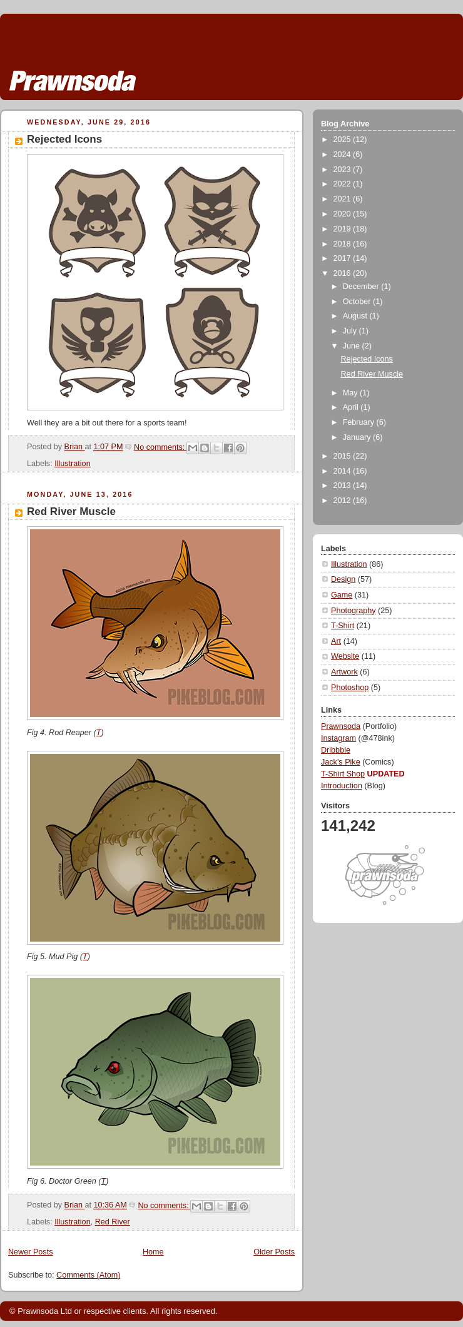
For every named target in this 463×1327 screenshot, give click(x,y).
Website (345, 656)
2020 (343, 214)
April (352, 407)
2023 (343, 169)
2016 (343, 273)
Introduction (341, 785)
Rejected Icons (64, 139)
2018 (343, 244)
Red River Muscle (71, 511)
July (351, 331)
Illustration (72, 463)
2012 (343, 500)
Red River (112, 1222)
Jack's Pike (340, 762)
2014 (343, 471)
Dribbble (335, 750)
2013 (343, 485)
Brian (74, 447)
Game (341, 595)
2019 (343, 229)
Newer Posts (30, 1252)
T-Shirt (342, 625)
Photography (353, 610)
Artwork (344, 672)
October (358, 301)
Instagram (338, 738)
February (360, 422)
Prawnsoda (340, 726)
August (356, 316)
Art (336, 641)
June (352, 346)
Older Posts (274, 1252)
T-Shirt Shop (343, 774)
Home (153, 1252)
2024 (343, 154)
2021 (343, 199)
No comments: (160, 447)
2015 (343, 456)
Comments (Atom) (88, 1275)
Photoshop (350, 687)
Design (343, 579)
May (351, 393)
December (362, 286)
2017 (343, 258)
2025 (343, 139)
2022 (343, 184)
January (358, 437)
